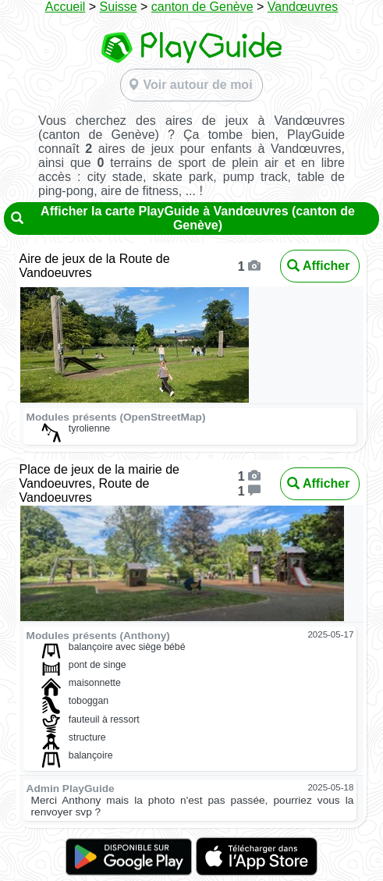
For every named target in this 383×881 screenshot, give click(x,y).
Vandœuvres (303, 6)
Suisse (118, 6)
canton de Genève (202, 6)
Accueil (65, 6)
